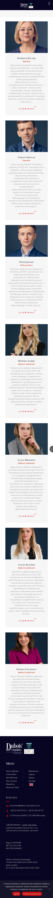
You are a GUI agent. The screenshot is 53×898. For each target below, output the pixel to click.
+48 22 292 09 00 (18, 810)
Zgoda (16, 894)
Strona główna (12, 771)
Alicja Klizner (26, 564)
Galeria (32, 774)
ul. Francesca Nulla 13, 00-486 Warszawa (27, 815)
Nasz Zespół (11, 781)
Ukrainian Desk (12, 787)
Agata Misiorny (26, 459)
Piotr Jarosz (26, 261)
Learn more (26, 109)
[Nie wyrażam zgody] (49, 889)
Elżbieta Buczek (26, 58)
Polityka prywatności (32, 894)
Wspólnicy (10, 784)
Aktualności (33, 771)
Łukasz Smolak (26, 157)
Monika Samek (26, 360)
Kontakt (32, 781)
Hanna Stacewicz (26, 669)
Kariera (32, 778)
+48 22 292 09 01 (35, 810)
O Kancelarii (11, 774)
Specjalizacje (12, 777)
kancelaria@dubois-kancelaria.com (25, 805)
